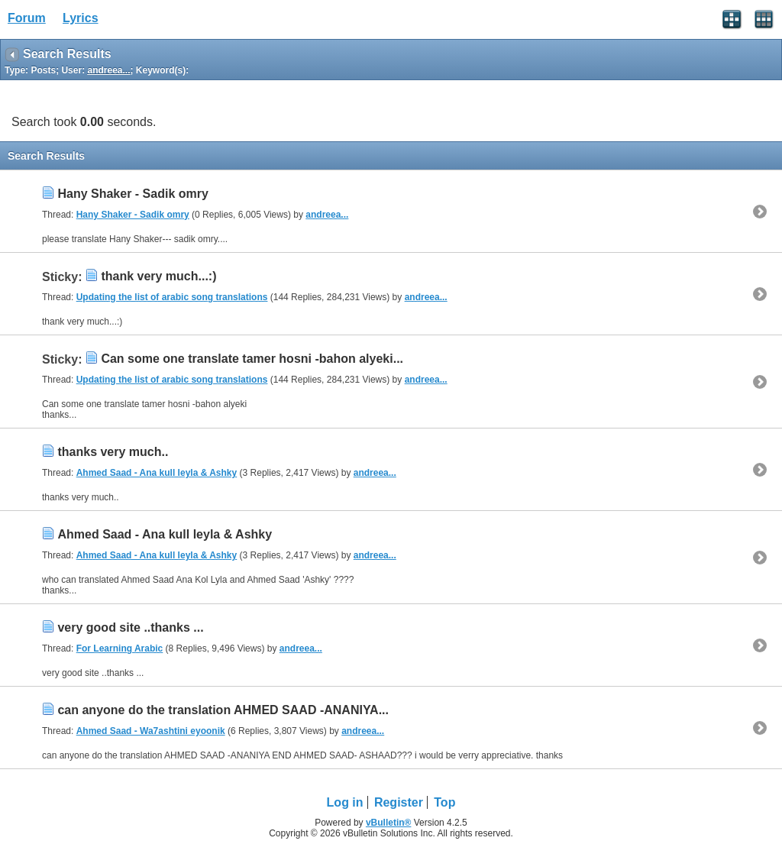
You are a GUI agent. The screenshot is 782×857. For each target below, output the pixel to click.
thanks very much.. (112, 451)
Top (444, 802)
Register (398, 802)
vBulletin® (389, 822)
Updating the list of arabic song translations (172, 297)
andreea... (326, 214)
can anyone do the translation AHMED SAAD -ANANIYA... (223, 709)
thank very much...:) (158, 276)
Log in (345, 802)
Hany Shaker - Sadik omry (132, 193)
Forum (27, 17)
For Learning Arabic (119, 648)
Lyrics (81, 17)
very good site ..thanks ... (130, 627)
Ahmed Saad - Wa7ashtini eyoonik (150, 731)
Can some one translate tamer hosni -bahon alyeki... (252, 358)
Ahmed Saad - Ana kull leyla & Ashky (157, 472)
